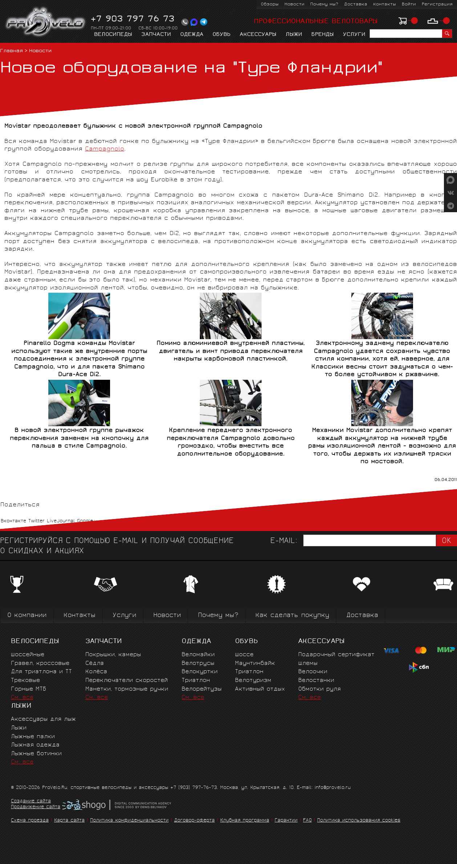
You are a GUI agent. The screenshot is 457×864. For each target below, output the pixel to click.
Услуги (354, 34)
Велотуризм (253, 680)
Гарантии (286, 821)
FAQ (307, 821)
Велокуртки (200, 672)
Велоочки (312, 672)
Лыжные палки (33, 737)
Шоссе (244, 655)
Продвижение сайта (35, 807)
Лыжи (294, 34)
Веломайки (198, 655)
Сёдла (94, 663)
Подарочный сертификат (336, 655)
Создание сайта (31, 802)
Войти (409, 4)
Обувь (222, 34)
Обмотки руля (319, 689)
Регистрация (437, 4)
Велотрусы (198, 663)
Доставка (355, 4)
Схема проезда (30, 821)
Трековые (25, 680)
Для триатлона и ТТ (41, 672)
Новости (294, 4)
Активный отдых (260, 689)
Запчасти (156, 34)
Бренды (322, 34)
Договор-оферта (194, 821)
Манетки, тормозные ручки (126, 689)
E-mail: (283, 541)
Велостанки (316, 680)
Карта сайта (69, 821)
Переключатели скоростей (126, 680)
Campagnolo (104, 149)
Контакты (384, 4)
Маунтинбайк (255, 663)
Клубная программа (244, 821)
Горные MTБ (28, 689)
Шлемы (308, 663)
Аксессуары (258, 34)
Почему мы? (324, 4)
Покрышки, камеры (113, 655)
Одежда (191, 34)
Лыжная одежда (35, 745)
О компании (26, 616)
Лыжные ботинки (36, 754)
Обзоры (270, 4)
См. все (22, 698)
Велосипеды (113, 34)
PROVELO (46, 22)
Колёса (96, 672)
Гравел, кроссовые (40, 663)
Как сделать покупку (292, 616)
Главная (11, 51)
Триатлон (196, 680)
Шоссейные (27, 655)
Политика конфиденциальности (129, 821)
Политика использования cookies (358, 821)
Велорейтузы (202, 689)
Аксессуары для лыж (43, 719)
